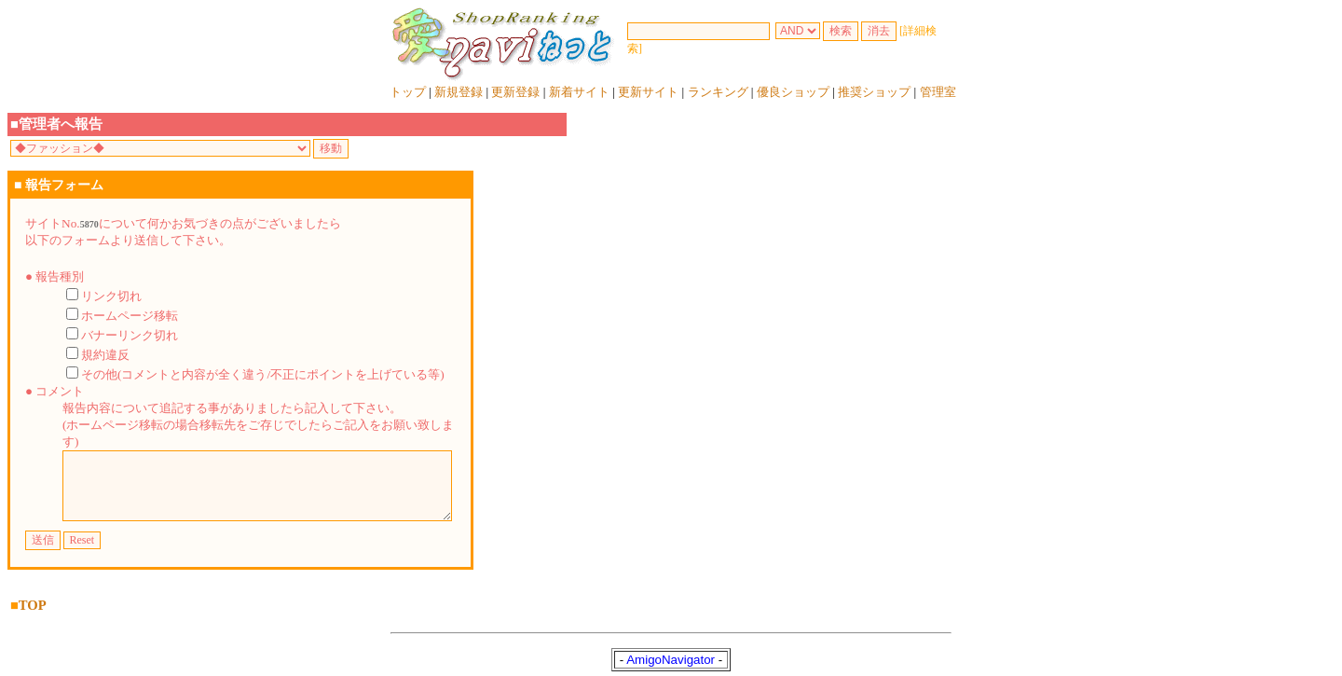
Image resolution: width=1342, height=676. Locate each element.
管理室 (938, 92)
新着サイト (579, 92)
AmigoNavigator (670, 657)
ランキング (718, 92)
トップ (408, 92)
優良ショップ (793, 92)
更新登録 (515, 92)
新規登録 (458, 92)
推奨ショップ (874, 92)
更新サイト (648, 92)
